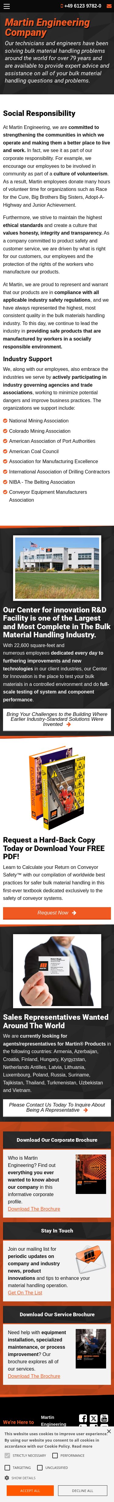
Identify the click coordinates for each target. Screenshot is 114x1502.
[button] (57, 1478)
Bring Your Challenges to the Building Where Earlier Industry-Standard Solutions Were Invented (57, 719)
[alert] (57, 1464)
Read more (82, 1446)
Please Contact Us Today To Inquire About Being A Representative (57, 1107)
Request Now (54, 913)
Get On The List (25, 1292)
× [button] (108, 1431)
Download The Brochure (34, 1209)
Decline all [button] (82, 1490)
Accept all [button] (30, 1490)
